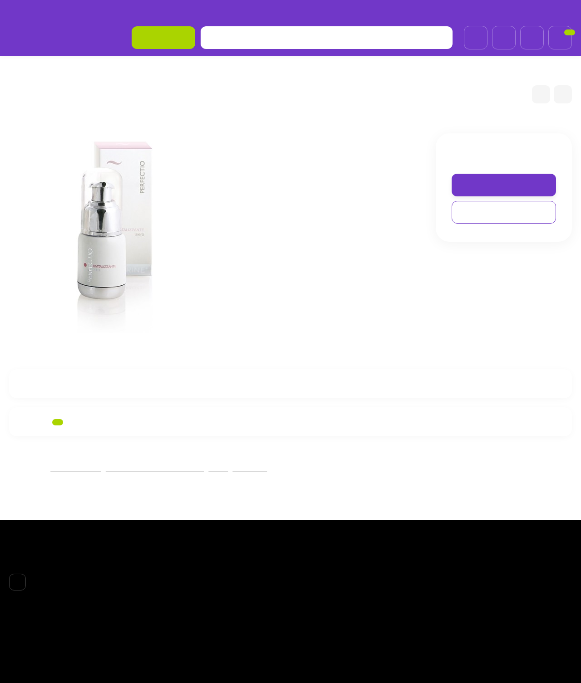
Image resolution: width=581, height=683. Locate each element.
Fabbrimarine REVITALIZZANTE (156, 468)
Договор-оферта (211, 11)
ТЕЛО (308, 591)
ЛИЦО (220, 468)
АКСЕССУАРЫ (320, 614)
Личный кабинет (417, 567)
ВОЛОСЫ (313, 579)
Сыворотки (254, 468)
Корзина (406, 556)
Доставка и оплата (85, 11)
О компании (28, 11)
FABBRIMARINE (104, 69)
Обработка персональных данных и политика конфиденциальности (244, 630)
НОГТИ (310, 602)
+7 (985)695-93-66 (537, 11)
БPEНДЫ (54, 69)
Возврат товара (150, 11)
